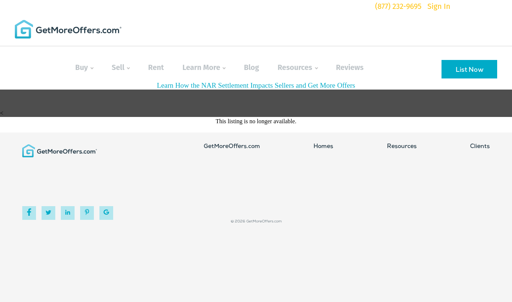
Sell (120, 67)
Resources (297, 67)
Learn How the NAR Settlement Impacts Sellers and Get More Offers (256, 85)
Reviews (350, 67)
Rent (156, 67)
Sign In (438, 6)
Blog (251, 67)
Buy (84, 67)
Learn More (204, 67)
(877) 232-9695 (398, 6)
